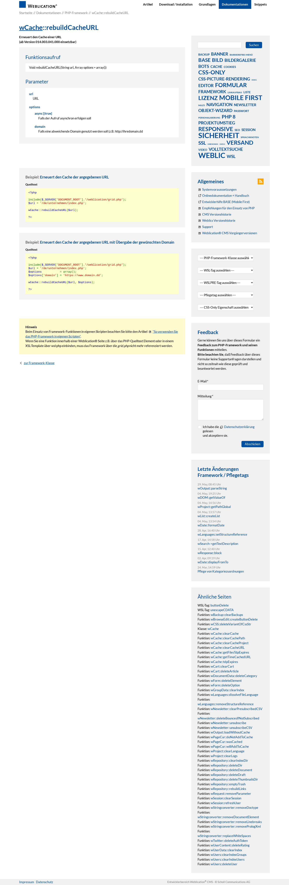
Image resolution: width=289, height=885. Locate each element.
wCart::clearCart (222, 666)
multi (201, 105)
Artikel (148, 4)
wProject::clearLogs (224, 756)
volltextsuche (226, 149)
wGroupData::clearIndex (227, 690)
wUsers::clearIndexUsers (227, 859)
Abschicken (252, 444)
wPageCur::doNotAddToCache (232, 737)
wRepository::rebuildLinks (228, 789)
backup (204, 54)
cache (216, 66)
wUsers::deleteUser (224, 864)
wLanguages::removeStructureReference (226, 704)
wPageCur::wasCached (226, 742)
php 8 (229, 116)
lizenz (208, 97)
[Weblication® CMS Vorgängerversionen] (227, 233)
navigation (219, 104)
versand (240, 142)
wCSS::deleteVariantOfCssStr (231, 624)
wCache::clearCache (225, 633)
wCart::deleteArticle (225, 671)
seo (237, 130)
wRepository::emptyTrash (228, 784)
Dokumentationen (235, 4)
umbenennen (213, 144)
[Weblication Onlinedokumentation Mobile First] (224, 202)
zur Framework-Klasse (39, 363)
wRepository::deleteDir (226, 765)
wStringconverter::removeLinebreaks (236, 822)
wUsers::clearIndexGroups (228, 855)
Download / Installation (176, 4)
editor (206, 85)
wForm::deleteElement (226, 681)
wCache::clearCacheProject (229, 643)
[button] (261, 181)
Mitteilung (205, 396)
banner (219, 53)
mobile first (240, 97)
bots (203, 66)
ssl (202, 142)
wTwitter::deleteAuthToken (229, 841)
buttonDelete (219, 605)
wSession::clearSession (226, 798)
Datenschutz (44, 882)
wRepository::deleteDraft (228, 775)
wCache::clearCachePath (228, 638)
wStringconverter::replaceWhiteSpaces (224, 836)
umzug (222, 144)
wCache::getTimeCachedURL (231, 657)
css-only (211, 72)
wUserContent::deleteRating (230, 845)
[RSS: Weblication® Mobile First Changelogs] (216, 220)
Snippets (260, 4)
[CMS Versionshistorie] (214, 214)
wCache (31, 27)
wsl (231, 156)
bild (217, 59)
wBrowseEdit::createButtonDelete (234, 619)
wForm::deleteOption (225, 685)
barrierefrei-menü (241, 55)
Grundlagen (207, 4)
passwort (241, 111)
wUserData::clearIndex (226, 850)
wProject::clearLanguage (227, 751)
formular (231, 84)
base (204, 59)
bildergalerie (240, 60)
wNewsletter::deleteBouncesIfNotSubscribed (228, 718)
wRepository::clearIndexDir (229, 760)
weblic (211, 155)
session (248, 130)
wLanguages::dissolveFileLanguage (234, 695)
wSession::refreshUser (226, 803)
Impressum (26, 882)
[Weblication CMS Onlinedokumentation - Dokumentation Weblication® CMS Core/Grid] (223, 195)
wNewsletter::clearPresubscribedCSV (236, 709)
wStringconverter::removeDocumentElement (228, 817)
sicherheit (218, 135)
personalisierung (209, 117)
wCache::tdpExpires (224, 662)
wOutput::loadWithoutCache (230, 732)
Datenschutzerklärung (239, 427)
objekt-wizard (215, 110)
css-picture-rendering (224, 78)
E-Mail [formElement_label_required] (203, 381)
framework (212, 91)
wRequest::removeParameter (231, 793)
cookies (230, 66)
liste (247, 92)
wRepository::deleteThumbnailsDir (234, 779)
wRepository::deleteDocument (231, 770)
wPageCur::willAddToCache (230, 746)
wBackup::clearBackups (227, 615)
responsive (215, 128)
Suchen (254, 45)
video (202, 149)
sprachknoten (250, 137)
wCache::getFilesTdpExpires (230, 652)
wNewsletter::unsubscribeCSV (231, 728)
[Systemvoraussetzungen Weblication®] (217, 189)
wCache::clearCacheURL (228, 647)
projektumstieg (216, 122)
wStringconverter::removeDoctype (234, 808)
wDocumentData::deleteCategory (234, 676)
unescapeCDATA (222, 610)
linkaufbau (235, 92)
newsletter (245, 105)
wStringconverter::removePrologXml (236, 826)
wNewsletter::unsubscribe (228, 723)
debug (254, 80)
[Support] (205, 226)
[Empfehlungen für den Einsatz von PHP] (226, 208)
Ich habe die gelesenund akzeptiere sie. (229, 431)
